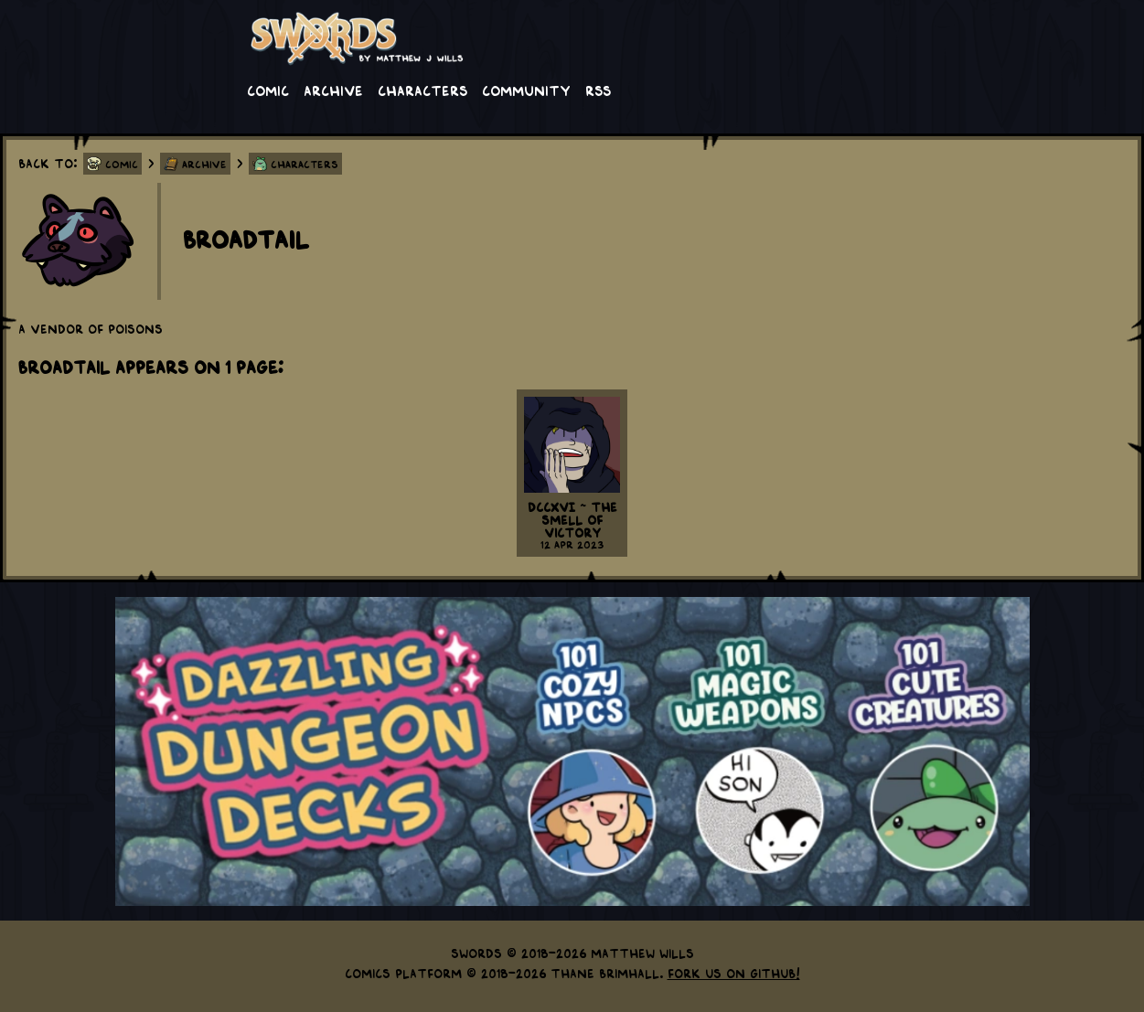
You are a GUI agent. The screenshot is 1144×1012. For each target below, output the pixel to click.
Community (526, 89)
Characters (422, 89)
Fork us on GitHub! (734, 972)
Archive (333, 89)
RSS (598, 89)
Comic (268, 89)
